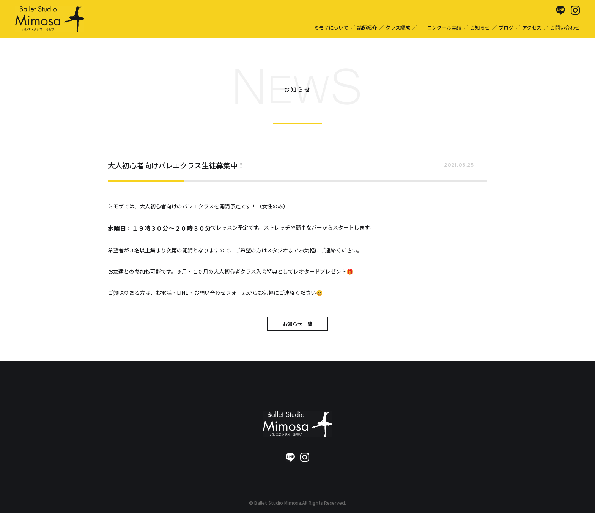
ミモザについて (331, 27)
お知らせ (480, 27)
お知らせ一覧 (297, 323)
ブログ (506, 27)
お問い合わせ (565, 27)
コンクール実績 (444, 27)
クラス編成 (398, 27)
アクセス (531, 27)
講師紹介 (367, 27)
